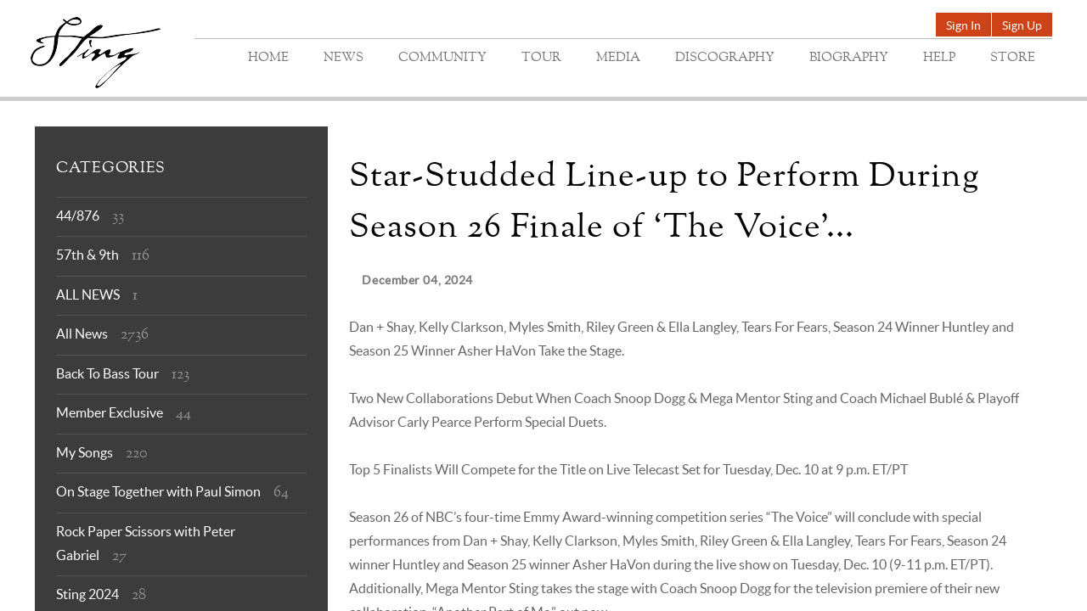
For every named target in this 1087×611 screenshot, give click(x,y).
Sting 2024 (87, 594)
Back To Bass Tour (107, 373)
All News (82, 333)
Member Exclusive (109, 412)
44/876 (77, 215)
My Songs (84, 452)
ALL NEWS (88, 294)
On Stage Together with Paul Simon (158, 491)
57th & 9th (87, 254)
